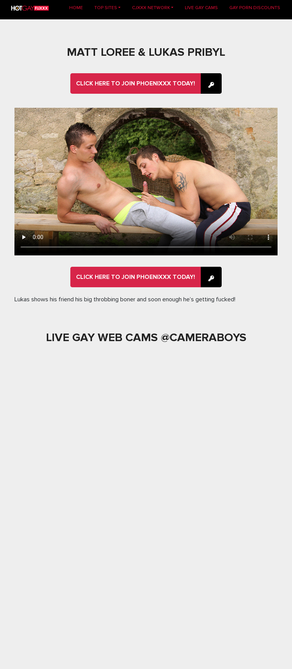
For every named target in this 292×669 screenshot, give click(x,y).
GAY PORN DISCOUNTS (254, 8)
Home (79, 7)
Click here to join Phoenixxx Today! (135, 83)
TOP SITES (105, 8)
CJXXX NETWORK (151, 8)
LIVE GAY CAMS (201, 8)
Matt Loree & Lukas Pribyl (146, 52)
